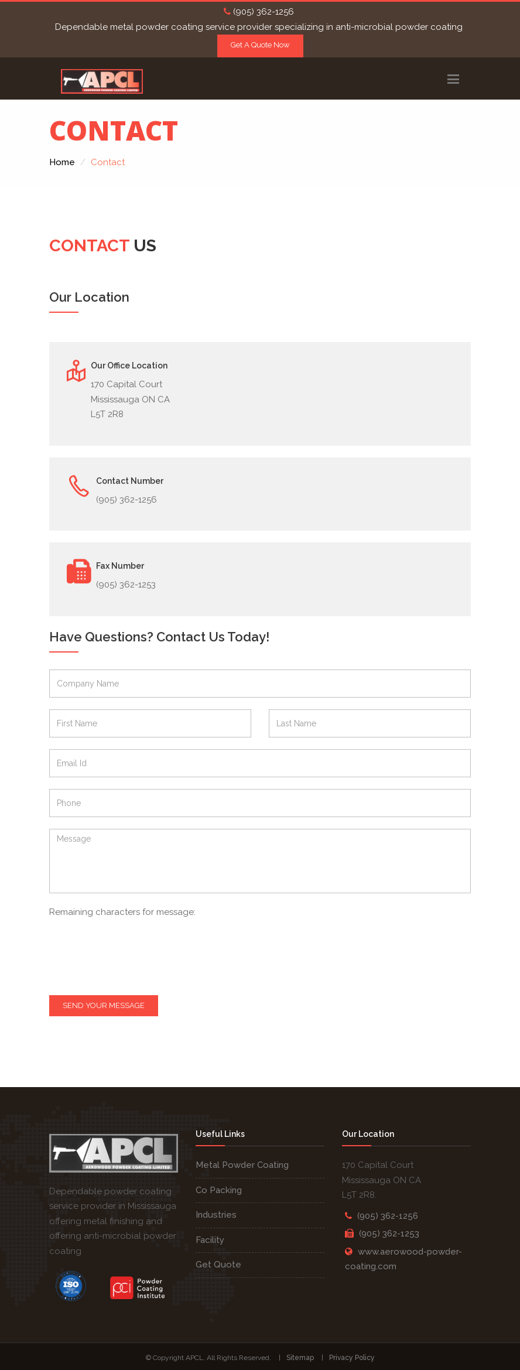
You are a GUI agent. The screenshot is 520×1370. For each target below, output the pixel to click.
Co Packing (219, 1190)
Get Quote (218, 1264)
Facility (210, 1240)
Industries (216, 1215)
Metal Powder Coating (242, 1165)
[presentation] (147, 955)
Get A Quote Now (260, 44)
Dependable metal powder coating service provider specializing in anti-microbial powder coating (259, 27)
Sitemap (300, 1358)
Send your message (104, 1006)
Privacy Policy (352, 1358)
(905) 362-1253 (389, 1233)
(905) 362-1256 (259, 11)
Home (62, 162)
